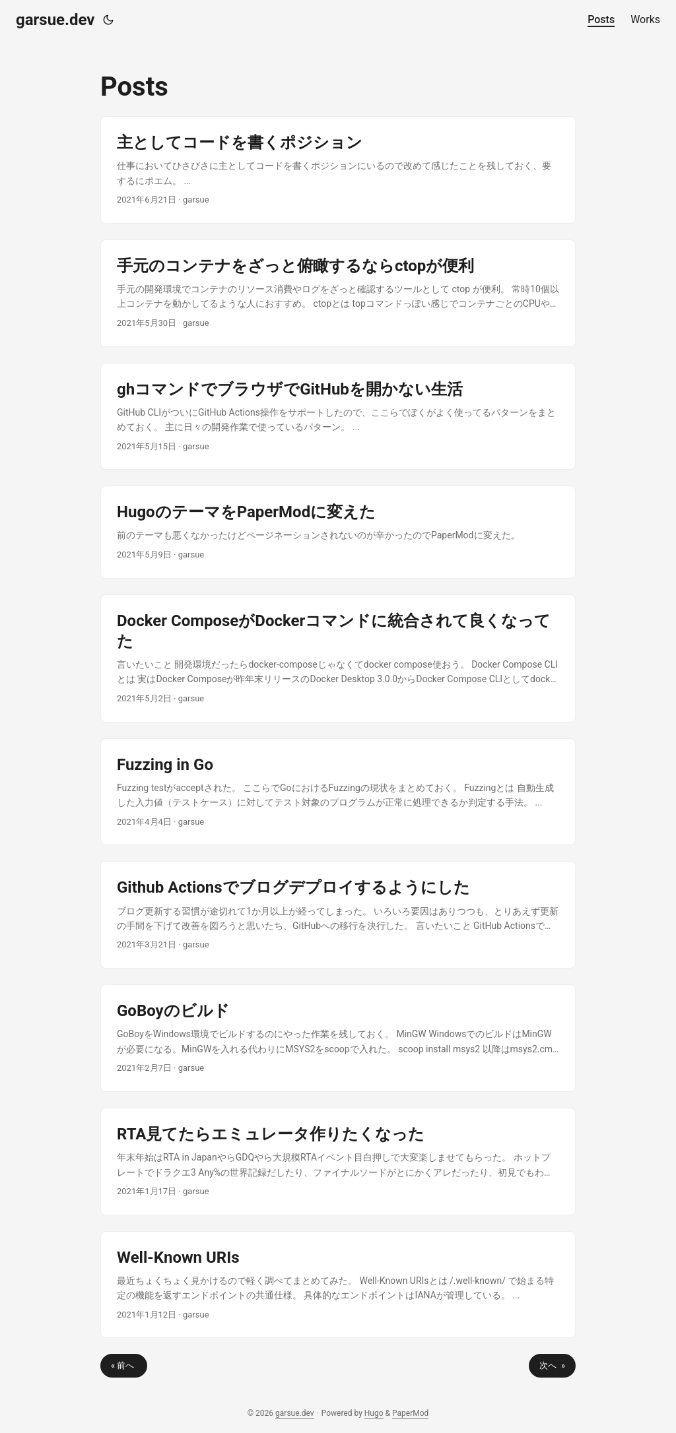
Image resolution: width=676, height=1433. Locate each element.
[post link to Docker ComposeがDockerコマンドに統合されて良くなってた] (338, 658)
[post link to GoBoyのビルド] (338, 1038)
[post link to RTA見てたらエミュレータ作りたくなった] (338, 1161)
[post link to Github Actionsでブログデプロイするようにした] (338, 915)
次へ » (552, 1365)
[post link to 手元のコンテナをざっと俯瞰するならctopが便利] (338, 293)
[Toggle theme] (108, 20)
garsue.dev (55, 20)
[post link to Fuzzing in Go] (338, 792)
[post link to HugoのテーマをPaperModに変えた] (338, 531)
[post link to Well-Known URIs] (338, 1285)
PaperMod (410, 1413)
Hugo (374, 1413)
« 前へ (124, 1365)
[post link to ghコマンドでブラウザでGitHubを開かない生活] (338, 417)
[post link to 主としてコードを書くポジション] (338, 170)
